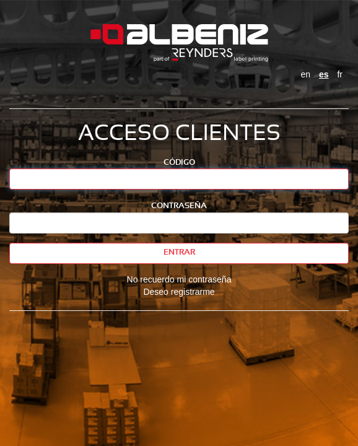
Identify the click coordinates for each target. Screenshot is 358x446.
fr (340, 74)
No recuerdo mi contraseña (179, 279)
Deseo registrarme (178, 292)
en (306, 74)
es (324, 74)
